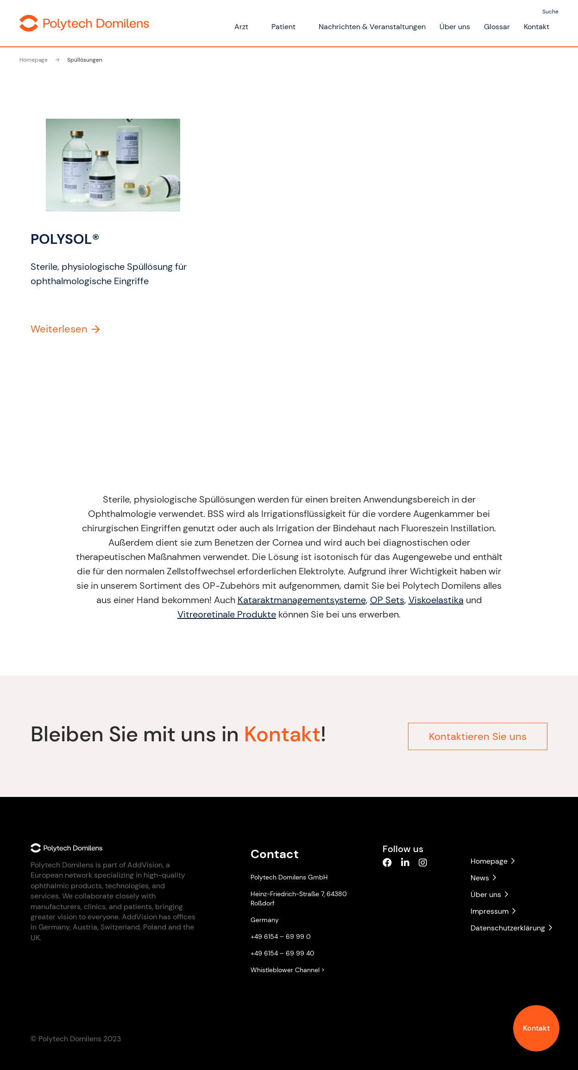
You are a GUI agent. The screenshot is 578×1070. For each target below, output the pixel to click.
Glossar (497, 27)
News (483, 878)
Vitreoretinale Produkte (223, 614)
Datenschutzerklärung (509, 928)
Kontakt (536, 1028)
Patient (283, 27)
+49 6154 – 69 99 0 (281, 936)
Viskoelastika (432, 600)
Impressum (493, 911)
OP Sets (383, 600)
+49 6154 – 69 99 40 (282, 953)
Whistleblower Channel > (288, 970)
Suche (550, 11)
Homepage (33, 60)
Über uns (455, 27)
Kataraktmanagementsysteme (298, 600)
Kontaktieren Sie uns (478, 732)
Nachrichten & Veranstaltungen (372, 27)
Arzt (241, 27)
